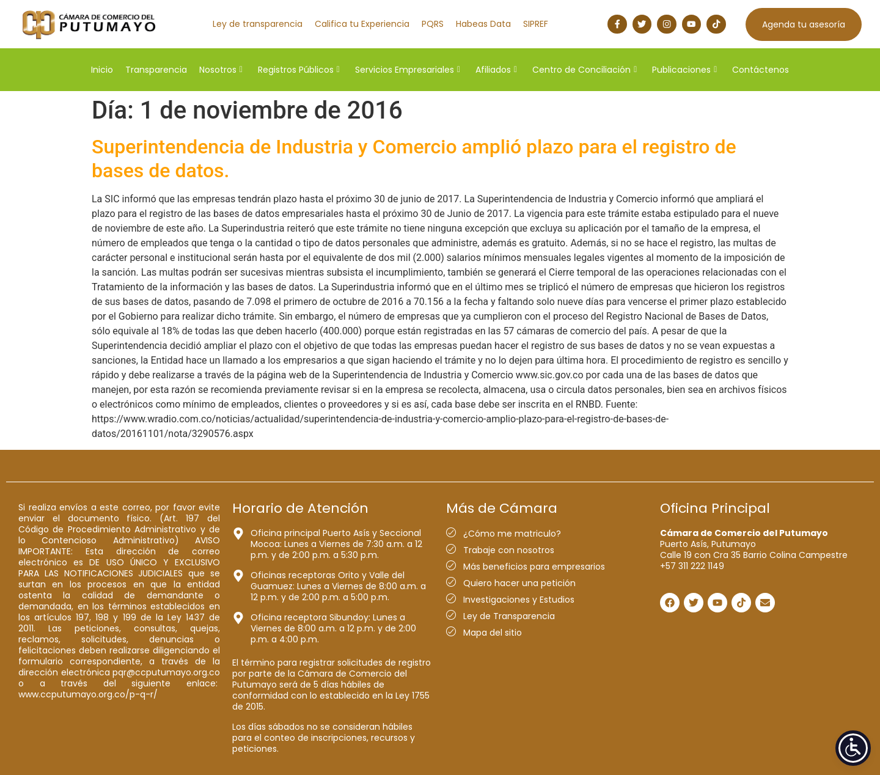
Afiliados (496, 70)
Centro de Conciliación (584, 70)
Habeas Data (483, 24)
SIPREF (535, 24)
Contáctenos (760, 70)
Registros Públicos (299, 70)
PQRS (433, 24)
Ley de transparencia (257, 24)
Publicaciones (684, 70)
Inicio (102, 70)
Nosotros (221, 70)
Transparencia (156, 70)
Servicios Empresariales (407, 70)
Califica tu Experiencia (362, 24)
